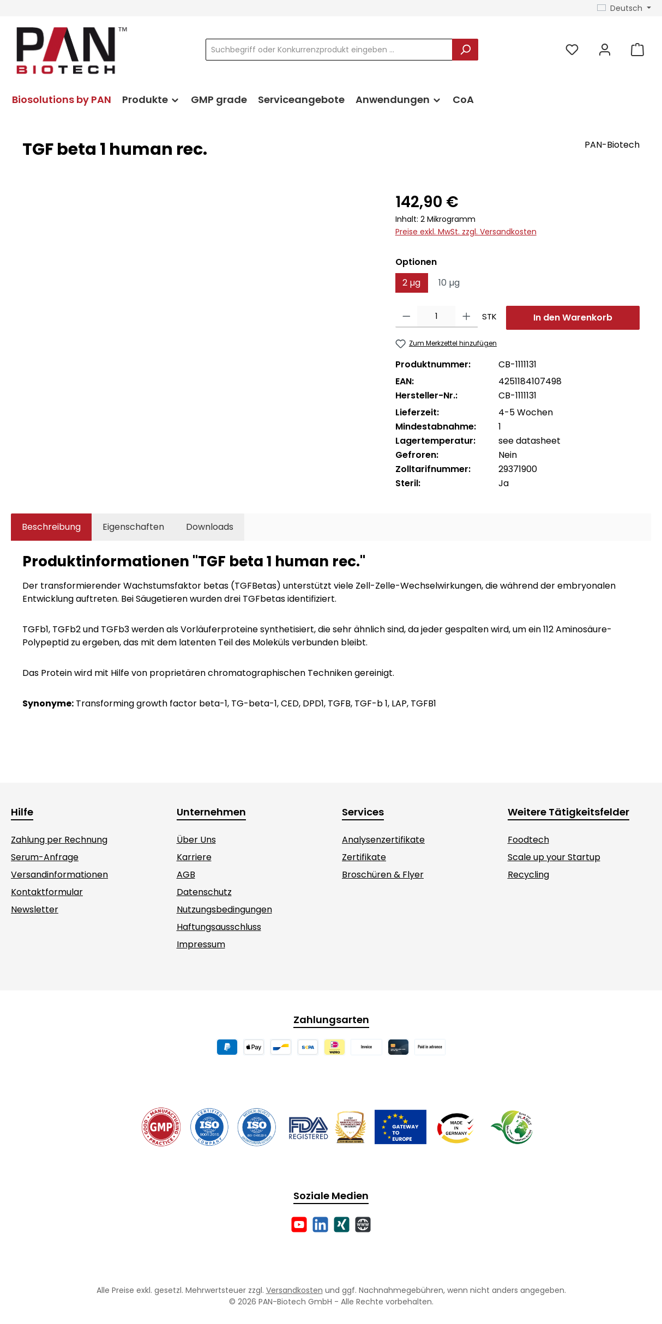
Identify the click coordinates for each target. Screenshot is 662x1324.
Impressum (201, 944)
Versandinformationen (59, 874)
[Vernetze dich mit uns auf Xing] (341, 1224)
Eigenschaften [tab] (133, 527)
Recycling (528, 874)
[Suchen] (465, 50)
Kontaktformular (47, 892)
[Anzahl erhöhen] (466, 317)
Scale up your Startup (554, 857)
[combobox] (329, 50)
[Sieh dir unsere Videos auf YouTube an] (299, 1224)
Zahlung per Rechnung (59, 839)
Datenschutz (204, 892)
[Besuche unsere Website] (362, 1224)
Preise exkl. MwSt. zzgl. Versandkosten (466, 231)
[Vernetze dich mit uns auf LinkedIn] (320, 1224)
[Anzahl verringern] (406, 317)
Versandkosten (294, 1290)
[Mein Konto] (604, 50)
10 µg (449, 282)
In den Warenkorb (572, 317)
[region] (197, 308)
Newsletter (34, 909)
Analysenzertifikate (383, 839)
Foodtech (528, 839)
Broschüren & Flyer (383, 874)
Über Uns (196, 839)
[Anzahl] (436, 317)
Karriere (194, 857)
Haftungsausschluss (219, 927)
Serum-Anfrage (45, 857)
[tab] (51, 527)
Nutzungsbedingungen (224, 909)
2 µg (411, 282)
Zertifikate (364, 857)
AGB (186, 874)
